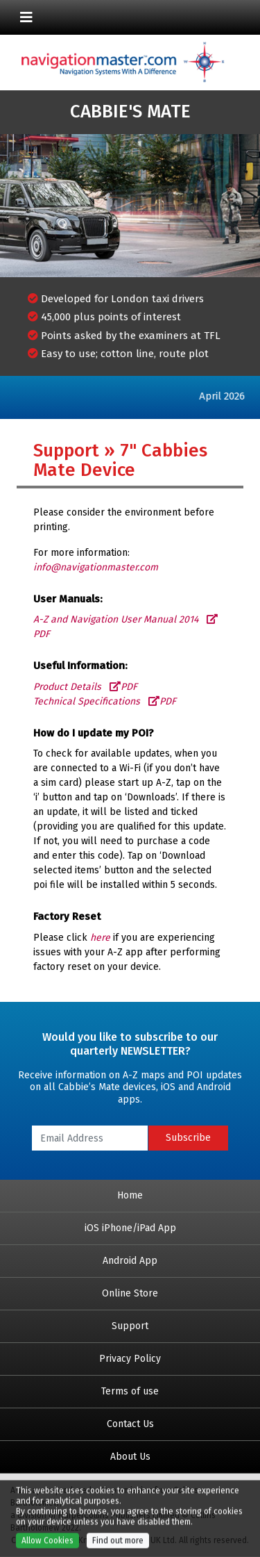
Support (130, 1326)
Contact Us (130, 1424)
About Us (130, 1457)
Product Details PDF (85, 687)
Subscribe (188, 1138)
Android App (130, 1261)
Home (130, 1195)
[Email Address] (90, 1138)
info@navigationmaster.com (95, 567)
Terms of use (130, 1391)
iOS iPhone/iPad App (130, 1228)
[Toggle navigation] (26, 17)
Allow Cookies (47, 1545)
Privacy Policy (130, 1359)
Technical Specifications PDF (104, 701)
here (100, 938)
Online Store (130, 1293)
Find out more (118, 1545)
